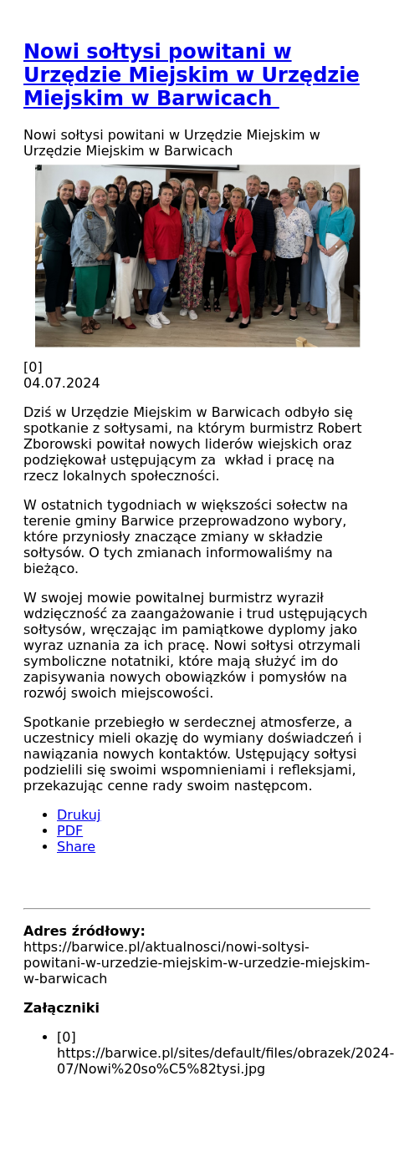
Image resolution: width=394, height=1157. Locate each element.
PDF (70, 831)
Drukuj (78, 815)
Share (76, 847)
